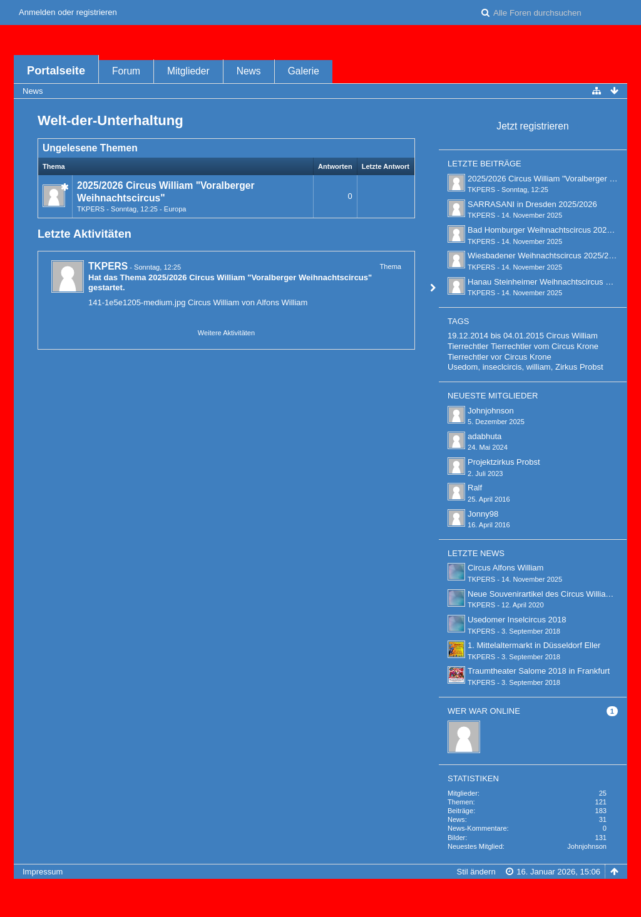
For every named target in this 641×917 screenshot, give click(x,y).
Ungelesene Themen (90, 148)
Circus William (572, 335)
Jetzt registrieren (532, 126)
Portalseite (56, 70)
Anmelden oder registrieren (68, 12)
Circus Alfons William (505, 567)
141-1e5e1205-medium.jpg (136, 302)
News (249, 71)
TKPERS (91, 209)
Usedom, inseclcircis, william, (500, 367)
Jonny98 (483, 514)
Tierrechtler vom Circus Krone (544, 346)
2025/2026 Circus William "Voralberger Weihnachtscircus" (260, 277)
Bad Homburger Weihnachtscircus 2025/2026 (550, 230)
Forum (126, 71)
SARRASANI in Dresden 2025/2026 (532, 204)
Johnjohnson (491, 410)
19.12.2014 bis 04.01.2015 (496, 335)
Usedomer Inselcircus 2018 (517, 619)
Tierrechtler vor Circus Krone (499, 357)
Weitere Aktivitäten (226, 333)
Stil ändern (475, 871)
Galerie (303, 71)
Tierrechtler (468, 346)
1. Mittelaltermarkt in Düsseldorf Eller (534, 645)
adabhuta (484, 436)
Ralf (475, 487)
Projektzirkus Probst (504, 462)
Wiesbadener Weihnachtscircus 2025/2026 (545, 255)
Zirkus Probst (579, 367)
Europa (175, 209)
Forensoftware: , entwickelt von (320, 892)
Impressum (43, 871)
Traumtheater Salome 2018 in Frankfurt (539, 671)
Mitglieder (188, 71)
